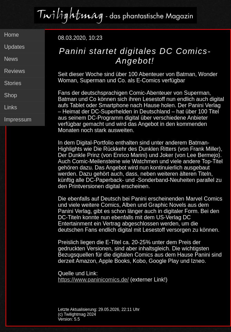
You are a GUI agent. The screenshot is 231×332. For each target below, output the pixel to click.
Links (10, 107)
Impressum (17, 119)
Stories (12, 83)
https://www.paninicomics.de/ (93, 280)
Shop (10, 95)
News (11, 59)
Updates (14, 47)
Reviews (14, 71)
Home (11, 35)
